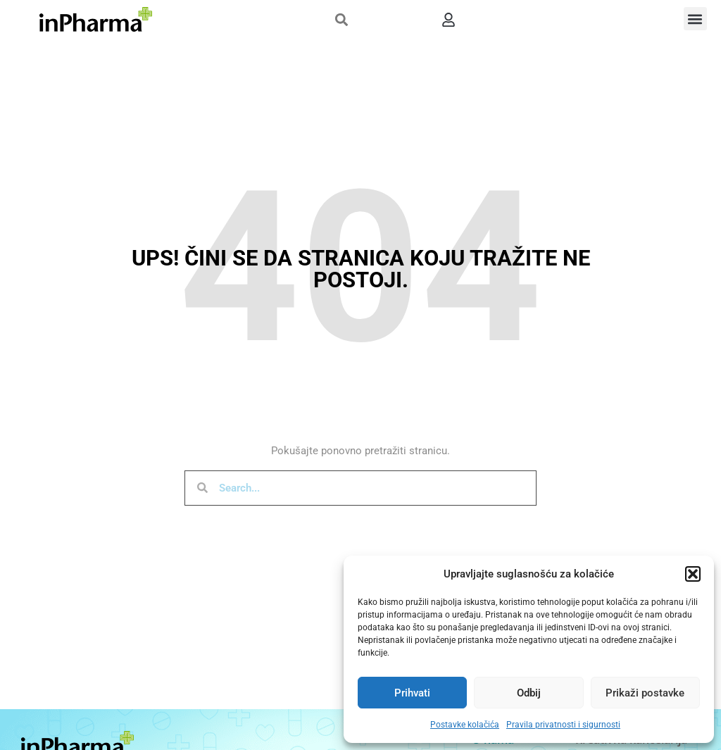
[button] (693, 574)
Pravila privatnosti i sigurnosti (563, 725)
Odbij (529, 693)
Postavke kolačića (464, 725)
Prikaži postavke (645, 693)
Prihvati (412, 693)
